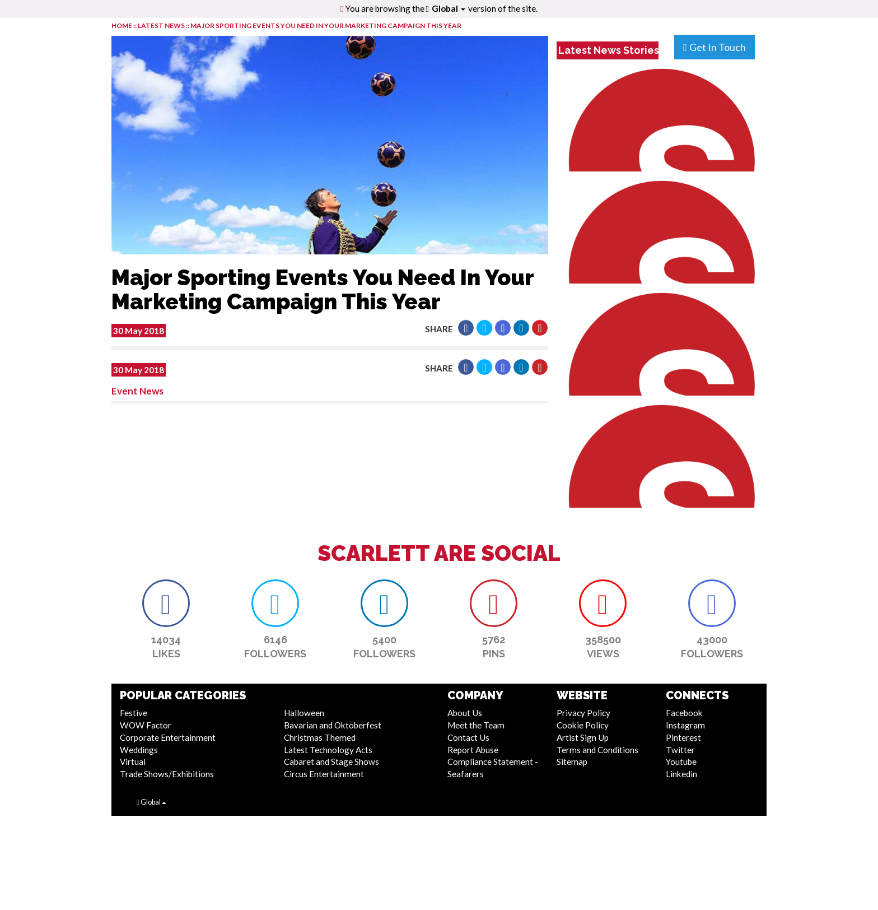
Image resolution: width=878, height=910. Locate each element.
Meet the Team (476, 725)
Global (448, 8)
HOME (121, 25)
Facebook (684, 713)
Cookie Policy (583, 725)
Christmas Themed (320, 737)
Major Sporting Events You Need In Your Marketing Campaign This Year (325, 25)
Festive (133, 713)
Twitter (680, 750)
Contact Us (468, 737)
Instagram (685, 725)
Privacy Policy (583, 713)
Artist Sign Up (583, 737)
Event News (137, 391)
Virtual (133, 761)
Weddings (139, 750)
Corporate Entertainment (168, 737)
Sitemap (572, 761)
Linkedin (681, 774)
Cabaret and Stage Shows (331, 761)
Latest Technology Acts (328, 750)
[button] (465, 327)
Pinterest (683, 737)
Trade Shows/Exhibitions (167, 774)
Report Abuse (472, 750)
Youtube (681, 761)
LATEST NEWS (162, 25)
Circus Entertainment (324, 774)
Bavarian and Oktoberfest (332, 725)
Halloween (304, 713)
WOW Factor (145, 725)
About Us (464, 713)
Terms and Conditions (597, 750)
